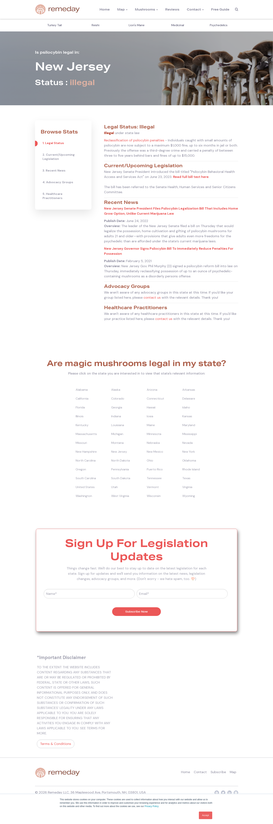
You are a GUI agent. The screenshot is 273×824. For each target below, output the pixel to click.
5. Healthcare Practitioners (52, 196)
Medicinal (177, 25)
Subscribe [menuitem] (218, 772)
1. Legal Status (53, 143)
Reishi (95, 25)
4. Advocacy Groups (58, 182)
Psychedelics (218, 25)
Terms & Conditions (55, 744)
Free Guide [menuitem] (220, 9)
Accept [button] (205, 815)
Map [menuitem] (121, 9)
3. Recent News (54, 170)
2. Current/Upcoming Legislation (59, 157)
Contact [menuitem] (194, 9)
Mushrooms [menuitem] (145, 9)
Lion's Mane (136, 25)
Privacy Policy (151, 806)
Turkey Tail (54, 25)
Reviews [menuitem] (172, 9)
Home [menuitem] (105, 9)
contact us (152, 298)
